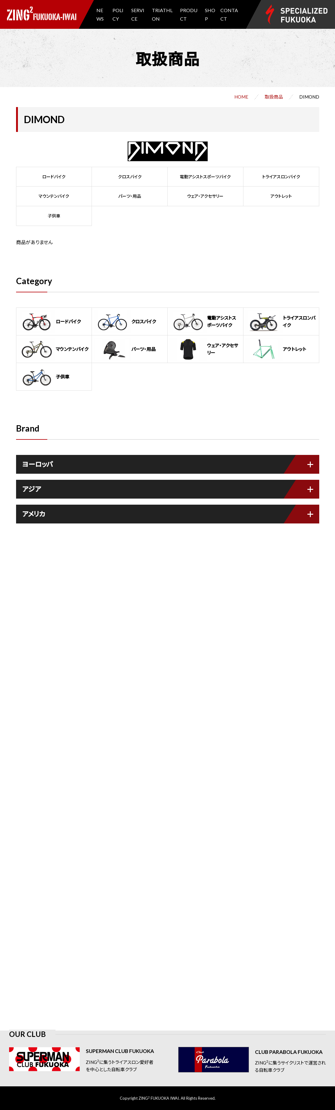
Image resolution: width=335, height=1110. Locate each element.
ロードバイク (53, 176)
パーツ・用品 (129, 196)
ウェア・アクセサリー (205, 196)
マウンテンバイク (54, 196)
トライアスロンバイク (281, 176)
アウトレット (281, 196)
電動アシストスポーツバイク (205, 176)
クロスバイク (130, 176)
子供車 (54, 215)
